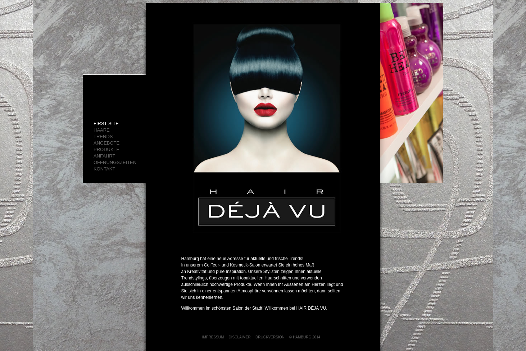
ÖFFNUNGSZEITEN (115, 162)
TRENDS (103, 136)
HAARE (102, 130)
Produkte (106, 149)
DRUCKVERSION (270, 337)
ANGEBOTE (106, 143)
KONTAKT (104, 169)
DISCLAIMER (240, 337)
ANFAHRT (104, 156)
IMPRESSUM (213, 337)
